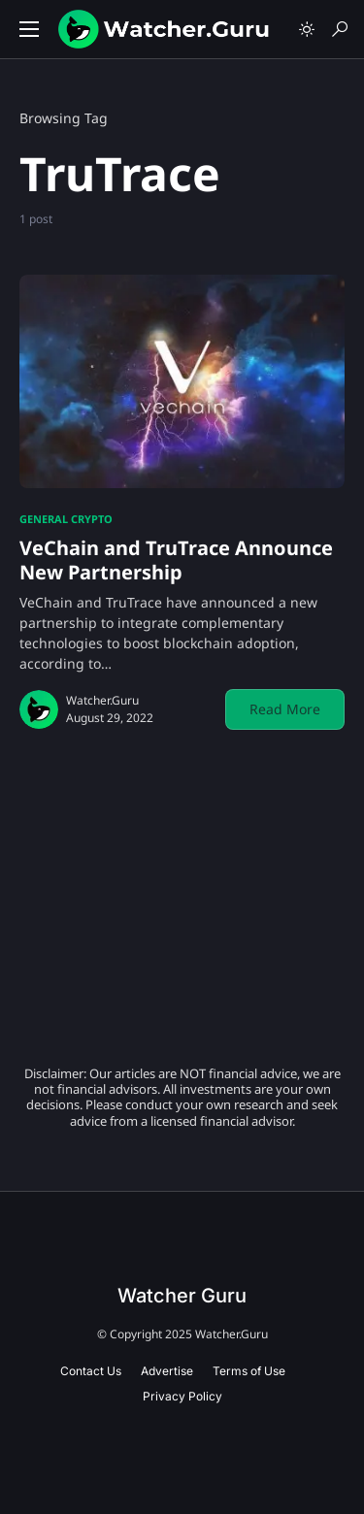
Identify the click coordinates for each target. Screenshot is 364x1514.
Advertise (167, 1371)
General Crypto (66, 518)
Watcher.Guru (102, 700)
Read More (284, 709)
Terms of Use (249, 1371)
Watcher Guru (182, 1295)
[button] (29, 29)
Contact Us (90, 1371)
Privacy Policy (182, 1396)
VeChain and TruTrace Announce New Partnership (176, 560)
